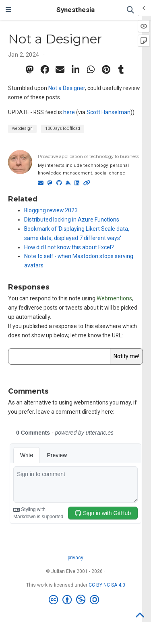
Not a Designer (66, 88)
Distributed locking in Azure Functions (71, 219)
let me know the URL (96, 335)
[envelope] (60, 70)
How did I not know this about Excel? (69, 247)
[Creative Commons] (75, 600)
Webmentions (114, 298)
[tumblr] (122, 70)
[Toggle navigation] (8, 10)
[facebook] (45, 70)
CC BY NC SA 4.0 (107, 585)
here (69, 112)
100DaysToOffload (62, 128)
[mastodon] (30, 70)
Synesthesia (75, 10)
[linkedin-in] (76, 70)
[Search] (130, 10)
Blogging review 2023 (51, 210)
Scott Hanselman (108, 112)
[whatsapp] (91, 70)
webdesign (22, 128)
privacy (75, 557)
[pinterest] (106, 70)
